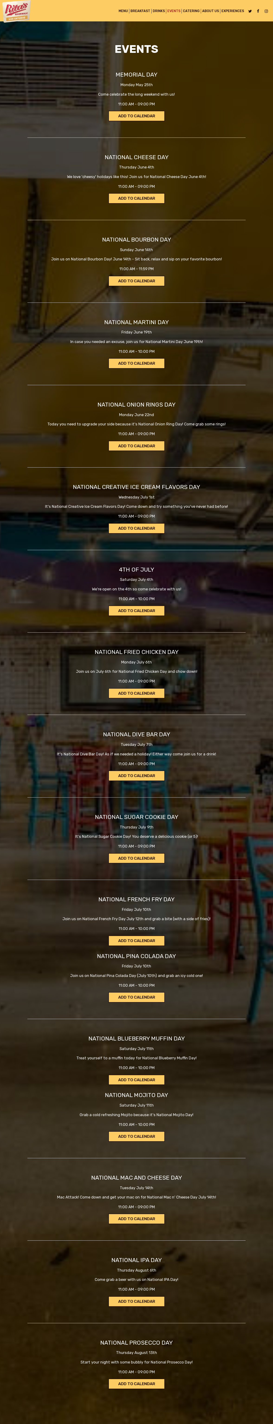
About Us (209, 11)
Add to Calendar (136, 115)
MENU (122, 11)
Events (172, 11)
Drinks (157, 11)
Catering (190, 11)
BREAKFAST (139, 11)
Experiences (231, 11)
